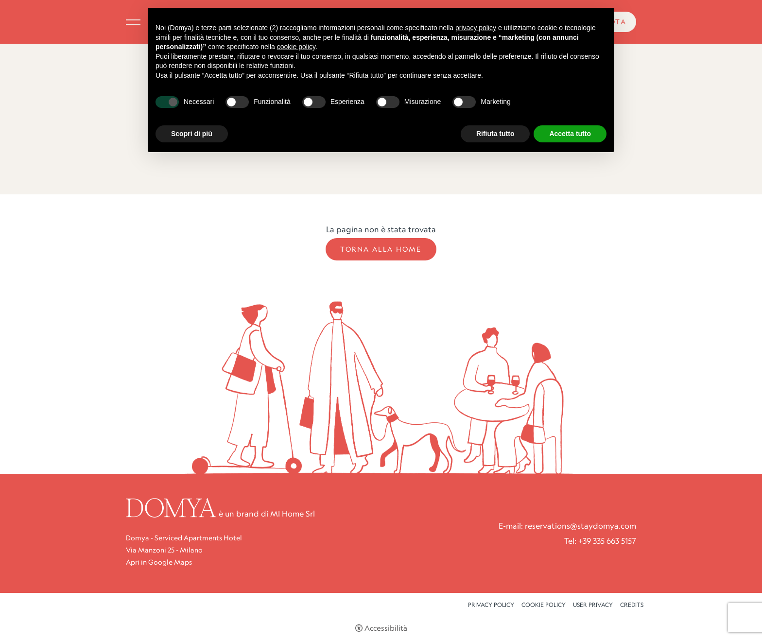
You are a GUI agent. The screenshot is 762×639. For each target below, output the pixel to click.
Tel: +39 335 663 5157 (600, 541)
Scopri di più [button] (191, 134)
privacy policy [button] (475, 28)
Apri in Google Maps (159, 562)
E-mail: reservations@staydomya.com (567, 526)
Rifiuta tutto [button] (495, 134)
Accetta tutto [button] (570, 134)
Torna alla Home (381, 249)
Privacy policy (491, 605)
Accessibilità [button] (385, 628)
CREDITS (631, 604)
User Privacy (593, 604)
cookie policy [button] (296, 47)
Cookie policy (543, 605)
